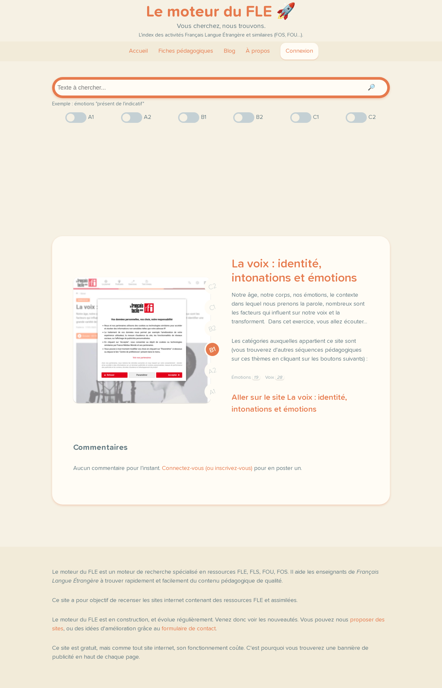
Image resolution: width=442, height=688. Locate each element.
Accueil (138, 51)
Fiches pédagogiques (185, 51)
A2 (212, 371)
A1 (212, 392)
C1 (212, 308)
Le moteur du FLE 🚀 (221, 12)
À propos (258, 51)
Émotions (246, 377)
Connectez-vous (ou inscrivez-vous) (207, 468)
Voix (274, 377)
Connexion (299, 51)
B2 (212, 328)
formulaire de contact (189, 629)
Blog (229, 51)
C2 (212, 286)
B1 (212, 350)
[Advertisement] (221, 179)
